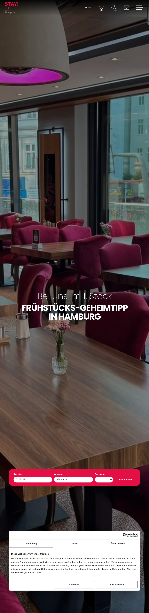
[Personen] (104, 599)
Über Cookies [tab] (118, 543)
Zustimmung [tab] (31, 543)
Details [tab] (74, 543)
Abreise (58, 593)
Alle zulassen (117, 584)
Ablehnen (74, 584)
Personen (100, 593)
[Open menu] (139, 8)
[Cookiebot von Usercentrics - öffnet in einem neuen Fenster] (125, 535)
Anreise (18, 593)
